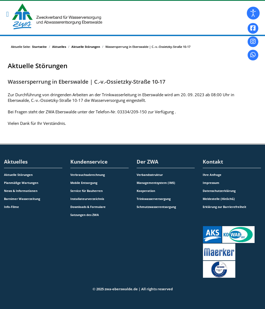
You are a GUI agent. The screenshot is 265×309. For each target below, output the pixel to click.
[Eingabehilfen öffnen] (253, 13)
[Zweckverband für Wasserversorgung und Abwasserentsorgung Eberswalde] (53, 16)
